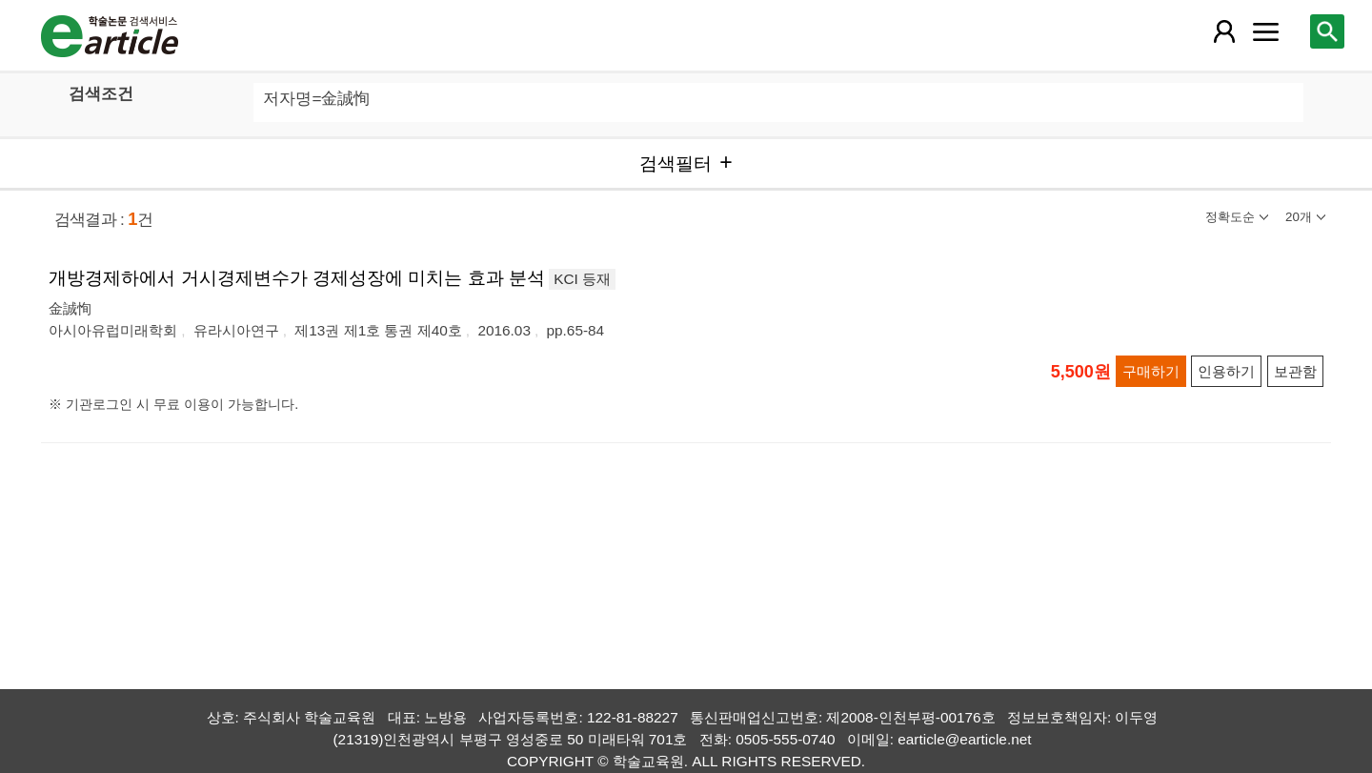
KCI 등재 (582, 279)
